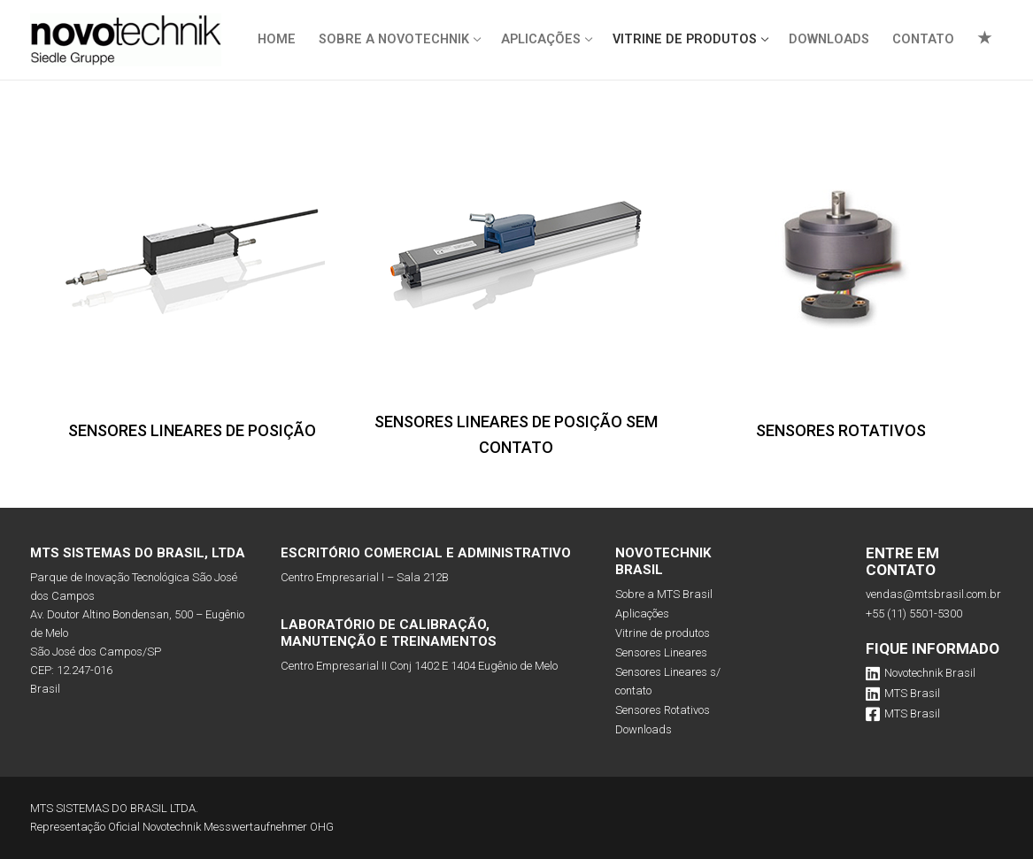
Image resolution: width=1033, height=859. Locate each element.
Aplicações (642, 613)
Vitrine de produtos (662, 633)
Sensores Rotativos (662, 710)
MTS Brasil (903, 694)
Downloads (643, 729)
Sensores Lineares (661, 652)
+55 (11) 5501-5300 (914, 613)
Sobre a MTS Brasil (664, 594)
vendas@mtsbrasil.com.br (933, 594)
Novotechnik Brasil (920, 673)
